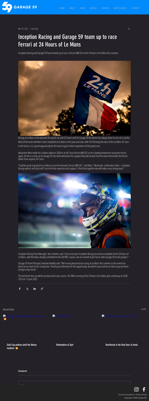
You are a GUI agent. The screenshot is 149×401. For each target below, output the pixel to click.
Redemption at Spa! (64, 344)
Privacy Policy (141, 395)
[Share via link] (42, 288)
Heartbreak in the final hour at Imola (122, 344)
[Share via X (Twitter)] (27, 288)
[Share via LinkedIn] (34, 288)
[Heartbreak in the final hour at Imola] (124, 327)
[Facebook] (144, 389)
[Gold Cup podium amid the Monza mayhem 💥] (25, 327)
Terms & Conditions (126, 395)
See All (143, 309)
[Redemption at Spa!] (75, 327)
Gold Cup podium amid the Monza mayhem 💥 (22, 346)
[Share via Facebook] (19, 288)
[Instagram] (136, 389)
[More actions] (129, 28)
